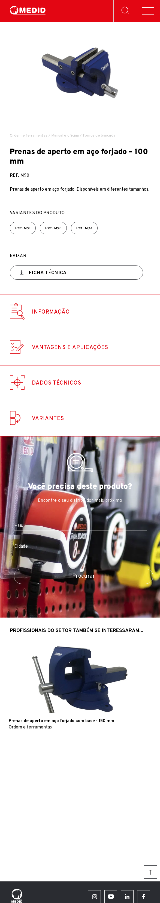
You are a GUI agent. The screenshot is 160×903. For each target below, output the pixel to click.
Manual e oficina (65, 135)
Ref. (23, 228)
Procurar (83, 576)
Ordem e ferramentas (28, 135)
